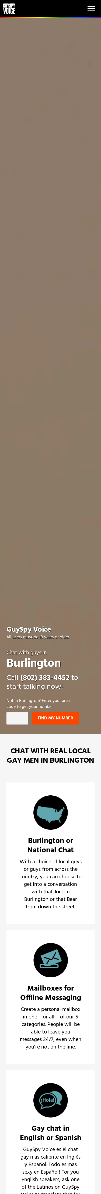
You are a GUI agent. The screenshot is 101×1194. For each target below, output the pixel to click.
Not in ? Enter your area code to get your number (38, 704)
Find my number (55, 718)
